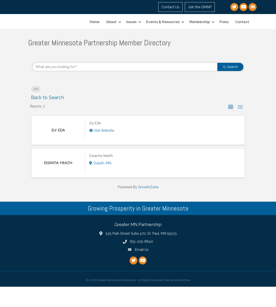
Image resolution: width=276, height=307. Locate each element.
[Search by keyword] (125, 87)
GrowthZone (148, 207)
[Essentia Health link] (58, 183)
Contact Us (170, 7)
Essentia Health (101, 175)
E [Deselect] (36, 109)
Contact (242, 32)
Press (224, 32)
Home (94, 32)
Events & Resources (163, 32)
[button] (230, 127)
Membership (199, 32)
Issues (131, 32)
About (111, 32)
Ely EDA (95, 143)
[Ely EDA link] (58, 151)
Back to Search (47, 117)
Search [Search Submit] (230, 87)
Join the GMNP (200, 7)
